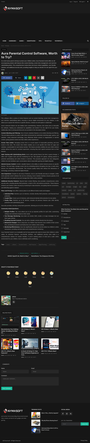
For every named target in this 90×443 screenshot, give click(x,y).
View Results (71, 237)
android (64, 190)
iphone (64, 197)
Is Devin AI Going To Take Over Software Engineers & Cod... (30, 353)
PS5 (86, 183)
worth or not (81, 190)
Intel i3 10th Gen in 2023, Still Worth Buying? (79, 134)
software (14, 244)
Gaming (85, 194)
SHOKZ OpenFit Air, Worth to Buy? (18, 256)
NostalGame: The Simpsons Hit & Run (42, 256)
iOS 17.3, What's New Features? (8, 352)
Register (76, 1)
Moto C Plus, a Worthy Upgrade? (49, 413)
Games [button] (21, 41)
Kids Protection (32, 244)
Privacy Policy (84, 440)
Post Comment (7, 388)
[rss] (70, 413)
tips (80, 187)
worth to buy (52, 244)
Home (4, 41)
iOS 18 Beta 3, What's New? (28, 330)
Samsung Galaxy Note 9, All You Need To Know (79, 71)
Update (72, 194)
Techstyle (7, 45)
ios (74, 190)
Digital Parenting (43, 244)
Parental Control (23, 244)
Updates (79, 194)
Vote (64, 237)
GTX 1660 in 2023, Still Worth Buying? (79, 167)
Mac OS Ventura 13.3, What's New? (79, 159)
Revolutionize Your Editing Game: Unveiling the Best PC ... (9, 331)
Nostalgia (68, 187)
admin (4, 73)
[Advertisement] (45, 26)
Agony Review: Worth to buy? (79, 61)
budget (75, 187)
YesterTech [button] (59, 41)
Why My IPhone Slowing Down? (49, 420)
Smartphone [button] (31, 41)
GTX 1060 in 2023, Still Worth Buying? (79, 79)
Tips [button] (40, 41)
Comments (6, 364)
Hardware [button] (13, 41)
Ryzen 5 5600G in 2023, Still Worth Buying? (79, 87)
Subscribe (84, 424)
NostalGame (65, 194)
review (8, 244)
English (82, 1)
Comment (4, 375)
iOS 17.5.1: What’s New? (48, 351)
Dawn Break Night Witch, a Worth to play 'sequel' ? (78, 54)
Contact (3, 1)
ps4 (63, 187)
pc (77, 183)
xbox (81, 183)
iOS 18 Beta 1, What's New (49, 329)
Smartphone (71, 197)
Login (70, 1)
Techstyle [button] (48, 41)
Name (3, 368)
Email (32, 368)
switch (70, 190)
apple (84, 187)
